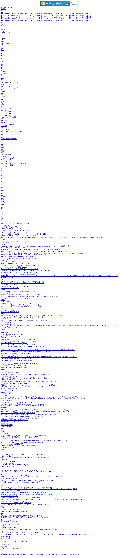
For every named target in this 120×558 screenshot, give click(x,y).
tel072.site (3, 44)
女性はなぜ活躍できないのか (9, 376)
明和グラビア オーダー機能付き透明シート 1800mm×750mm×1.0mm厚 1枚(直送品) (25, 457)
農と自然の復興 (5, 536)
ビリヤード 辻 (5, 129)
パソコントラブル (6, 115)
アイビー (3, 551)
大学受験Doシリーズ (7, 433)
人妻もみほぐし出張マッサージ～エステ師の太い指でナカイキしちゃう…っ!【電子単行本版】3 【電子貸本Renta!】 (35, 409)
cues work (3, 71)
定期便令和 (4, 459)
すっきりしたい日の (7, 390)
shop (2, 79)
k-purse (3, 244)
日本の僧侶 (4, 407)
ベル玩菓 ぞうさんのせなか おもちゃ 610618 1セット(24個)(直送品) (20, 482)
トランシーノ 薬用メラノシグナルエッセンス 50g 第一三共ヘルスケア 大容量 (24, 378)
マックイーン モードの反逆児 (9, 496)
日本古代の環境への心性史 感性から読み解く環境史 (16, 358)
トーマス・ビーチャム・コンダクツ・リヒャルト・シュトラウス (20, 265)
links (2, 133)
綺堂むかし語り (5, 301)
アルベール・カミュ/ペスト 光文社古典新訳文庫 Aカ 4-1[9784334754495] (22, 283)
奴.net (2, 50)
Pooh (2, 483)
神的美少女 (4, 313)
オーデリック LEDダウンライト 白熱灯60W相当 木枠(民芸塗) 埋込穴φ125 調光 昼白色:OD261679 (29, 414)
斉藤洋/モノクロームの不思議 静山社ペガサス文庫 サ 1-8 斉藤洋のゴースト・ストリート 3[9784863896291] (32, 381)
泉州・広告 (4, 120)
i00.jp (2, 78)
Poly (2, 514)
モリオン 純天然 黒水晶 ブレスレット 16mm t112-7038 (16, 248)
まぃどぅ (3, 27)
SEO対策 (3, 110)
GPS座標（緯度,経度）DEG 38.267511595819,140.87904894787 (19, 445)
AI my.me (3, 30)
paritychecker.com (5, 32)
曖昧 (2, 220)
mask (2, 68)
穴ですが (3, 430)
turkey (2, 67)
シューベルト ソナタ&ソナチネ (10, 288)
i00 (1, 209)
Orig (2, 553)
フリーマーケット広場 (7, 124)
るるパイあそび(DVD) (7, 463)
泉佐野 (3, 105)
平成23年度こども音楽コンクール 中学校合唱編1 (15, 223)
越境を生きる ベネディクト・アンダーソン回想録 (15, 475)
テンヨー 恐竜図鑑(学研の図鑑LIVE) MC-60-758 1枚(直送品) (18, 258)
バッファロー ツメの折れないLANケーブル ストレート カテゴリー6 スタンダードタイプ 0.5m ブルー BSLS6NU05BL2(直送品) (38, 350)
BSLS (2, 531)
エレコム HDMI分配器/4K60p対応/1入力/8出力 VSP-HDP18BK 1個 (20, 305)
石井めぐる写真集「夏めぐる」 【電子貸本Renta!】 (16, 383)
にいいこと (4, 239)
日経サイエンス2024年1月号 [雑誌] (11, 388)
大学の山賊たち (5, 423)
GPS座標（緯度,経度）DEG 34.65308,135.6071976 (15, 230)
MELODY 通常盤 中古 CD (8, 400)
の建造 (3, 279)
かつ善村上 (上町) (6, 394)
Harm (2, 549)
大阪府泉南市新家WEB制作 (9, 117)
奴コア (3, 51)
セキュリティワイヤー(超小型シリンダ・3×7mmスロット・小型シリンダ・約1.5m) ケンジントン (29, 472)
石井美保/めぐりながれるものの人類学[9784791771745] (17, 360)
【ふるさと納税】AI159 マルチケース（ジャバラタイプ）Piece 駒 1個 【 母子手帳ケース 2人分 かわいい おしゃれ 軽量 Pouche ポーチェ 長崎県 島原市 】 (46, 13)
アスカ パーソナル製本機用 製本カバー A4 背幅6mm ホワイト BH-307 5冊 (22, 346)
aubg (2, 213)
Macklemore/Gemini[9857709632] (10, 312)
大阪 (2, 98)
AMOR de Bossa (5, 337)
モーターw (4, 362)
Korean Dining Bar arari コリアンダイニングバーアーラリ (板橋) (19, 341)
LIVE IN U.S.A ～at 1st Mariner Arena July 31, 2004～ (16, 243)
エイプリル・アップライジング (10, 310)
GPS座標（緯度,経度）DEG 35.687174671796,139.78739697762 (19, 286)
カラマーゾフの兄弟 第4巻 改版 (10, 461)
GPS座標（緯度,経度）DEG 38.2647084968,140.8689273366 (18, 379)
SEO (2, 94)
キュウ (3, 24)
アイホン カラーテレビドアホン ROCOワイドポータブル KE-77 (19, 269)
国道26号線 (4, 122)
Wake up (3, 289)
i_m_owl (3, 61)
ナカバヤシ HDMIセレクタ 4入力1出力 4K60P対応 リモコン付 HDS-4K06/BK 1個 (24, 320)
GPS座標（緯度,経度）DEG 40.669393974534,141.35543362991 (19, 470)
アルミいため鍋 (5, 293)
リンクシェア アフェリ (8, 84)
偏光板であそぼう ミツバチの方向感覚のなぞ (14, 465)
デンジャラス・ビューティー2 (10, 509)
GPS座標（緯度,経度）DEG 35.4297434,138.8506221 (16, 303)
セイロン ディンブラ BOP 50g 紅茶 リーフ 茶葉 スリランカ (18, 344)
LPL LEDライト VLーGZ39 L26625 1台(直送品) (14, 420)
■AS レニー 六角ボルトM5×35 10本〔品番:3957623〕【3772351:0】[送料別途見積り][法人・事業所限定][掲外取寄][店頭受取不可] (39, 357)
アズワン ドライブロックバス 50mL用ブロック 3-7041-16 (17, 402)
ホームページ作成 (6, 108)
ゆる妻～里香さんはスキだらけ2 (10, 336)
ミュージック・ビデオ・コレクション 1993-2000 (15, 298)
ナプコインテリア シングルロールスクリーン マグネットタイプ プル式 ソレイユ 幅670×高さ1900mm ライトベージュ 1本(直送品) (39, 489)
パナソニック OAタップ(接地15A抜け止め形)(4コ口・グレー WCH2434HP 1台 (24, 404)
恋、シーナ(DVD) (6, 322)
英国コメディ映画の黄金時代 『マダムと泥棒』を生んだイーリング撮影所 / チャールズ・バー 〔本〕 (31, 529)
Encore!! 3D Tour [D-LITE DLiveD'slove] (12, 334)
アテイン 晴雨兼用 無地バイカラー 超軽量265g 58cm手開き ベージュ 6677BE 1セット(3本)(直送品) (30, 296)
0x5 (2, 215)
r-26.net (3, 33)
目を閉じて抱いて (6, 544)
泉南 (2, 106)
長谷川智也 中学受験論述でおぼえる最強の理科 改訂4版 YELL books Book (22, 442)
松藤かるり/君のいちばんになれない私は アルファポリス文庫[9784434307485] (24, 532)
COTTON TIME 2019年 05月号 (9, 372)
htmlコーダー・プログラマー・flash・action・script (16, 163)
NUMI (2, 432)
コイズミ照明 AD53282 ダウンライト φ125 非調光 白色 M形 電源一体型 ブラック (25, 406)
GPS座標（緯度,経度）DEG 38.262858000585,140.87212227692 (19, 364)
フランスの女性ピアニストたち (10, 456)
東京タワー (4, 428)
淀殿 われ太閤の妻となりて (9, 521)
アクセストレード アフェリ (9, 82)
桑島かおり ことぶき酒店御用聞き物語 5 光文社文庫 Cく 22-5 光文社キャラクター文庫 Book (28, 480)
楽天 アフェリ (5, 86)
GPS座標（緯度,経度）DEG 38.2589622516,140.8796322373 (18, 413)
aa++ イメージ (5, 225)
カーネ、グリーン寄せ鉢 (8, 262)
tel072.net (3, 39)
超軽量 (3, 485)
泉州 (2, 99)
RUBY (2, 522)
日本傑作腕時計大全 (7, 538)
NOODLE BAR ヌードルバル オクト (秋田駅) (14, 343)
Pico (2, 506)
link (2, 10)
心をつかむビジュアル (7, 355)
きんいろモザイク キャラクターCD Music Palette (15, 501)
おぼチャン (4, 205)
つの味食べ (4, 449)
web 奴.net (3, 46)
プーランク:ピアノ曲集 (7, 466)
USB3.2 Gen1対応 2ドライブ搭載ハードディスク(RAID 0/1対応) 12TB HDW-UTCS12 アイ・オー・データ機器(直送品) (35, 246)
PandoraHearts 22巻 (6, 392)
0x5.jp (2, 201)
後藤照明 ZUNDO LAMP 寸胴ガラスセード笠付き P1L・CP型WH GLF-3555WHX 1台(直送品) (28, 385)
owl (2, 65)
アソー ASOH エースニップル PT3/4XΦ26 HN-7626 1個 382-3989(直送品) (22, 454)
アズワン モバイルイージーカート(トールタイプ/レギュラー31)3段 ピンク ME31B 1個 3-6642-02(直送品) (31, 477)
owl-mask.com (5, 29)
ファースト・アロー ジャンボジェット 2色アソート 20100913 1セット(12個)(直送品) (25, 374)
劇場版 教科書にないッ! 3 (8, 527)
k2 (1, 55)
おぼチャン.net (5, 43)
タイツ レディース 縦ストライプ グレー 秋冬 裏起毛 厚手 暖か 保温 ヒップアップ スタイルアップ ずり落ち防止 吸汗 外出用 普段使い (40, 397)
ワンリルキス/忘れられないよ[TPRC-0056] (13, 365)
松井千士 (3, 468)
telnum (2, 204)
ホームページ (5, 96)
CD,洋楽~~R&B (5, 526)
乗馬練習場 (4, 438)
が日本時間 (4, 308)
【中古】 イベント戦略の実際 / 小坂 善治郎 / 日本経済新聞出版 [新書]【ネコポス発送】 (27, 351)
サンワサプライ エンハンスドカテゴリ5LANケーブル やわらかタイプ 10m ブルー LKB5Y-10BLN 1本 (30, 249)
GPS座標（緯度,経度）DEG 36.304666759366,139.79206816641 (19, 272)
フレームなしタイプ (7, 371)
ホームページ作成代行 (7, 112)
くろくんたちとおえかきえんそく (11, 331)
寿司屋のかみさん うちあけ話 (10, 548)
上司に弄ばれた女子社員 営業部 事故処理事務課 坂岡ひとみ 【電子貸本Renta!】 (24, 516)
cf (1, 70)
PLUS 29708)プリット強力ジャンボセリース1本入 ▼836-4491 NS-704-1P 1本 (23, 281)
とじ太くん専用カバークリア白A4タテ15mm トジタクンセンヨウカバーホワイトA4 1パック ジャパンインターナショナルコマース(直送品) (42, 253)
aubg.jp (3, 76)
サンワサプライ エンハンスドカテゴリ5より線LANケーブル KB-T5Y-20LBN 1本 (24, 517)
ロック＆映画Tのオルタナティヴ (10, 324)
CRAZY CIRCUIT (6, 395)
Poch (2, 513)
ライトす (3, 451)
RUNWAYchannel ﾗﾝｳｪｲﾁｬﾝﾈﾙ (9, 284)
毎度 (2, 119)
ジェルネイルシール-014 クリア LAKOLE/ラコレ (15, 241)
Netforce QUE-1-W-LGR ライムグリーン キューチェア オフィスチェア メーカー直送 (25, 270)
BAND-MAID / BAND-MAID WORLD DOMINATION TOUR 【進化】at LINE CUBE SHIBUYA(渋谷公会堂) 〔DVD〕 (35, 440)
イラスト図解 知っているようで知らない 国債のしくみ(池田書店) (20, 291)
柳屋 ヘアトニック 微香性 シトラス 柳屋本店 (14, 541)
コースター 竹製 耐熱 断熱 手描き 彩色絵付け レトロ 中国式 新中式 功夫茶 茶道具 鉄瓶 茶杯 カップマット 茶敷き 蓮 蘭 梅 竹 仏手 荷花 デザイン (43, 399)
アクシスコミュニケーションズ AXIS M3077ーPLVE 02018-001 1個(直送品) (23, 386)
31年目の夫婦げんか (7, 426)
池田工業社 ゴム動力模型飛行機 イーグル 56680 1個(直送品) (18, 256)
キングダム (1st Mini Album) (9, 447)
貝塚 (2, 103)
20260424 (3, 9)
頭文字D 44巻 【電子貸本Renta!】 (10, 490)
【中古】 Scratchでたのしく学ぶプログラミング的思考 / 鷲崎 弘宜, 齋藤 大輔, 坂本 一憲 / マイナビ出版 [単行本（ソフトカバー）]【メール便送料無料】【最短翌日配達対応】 (52, 237)
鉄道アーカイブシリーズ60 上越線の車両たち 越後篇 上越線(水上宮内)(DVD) (23, 255)
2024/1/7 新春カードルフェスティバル (12, 131)
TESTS (3, 300)
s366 (2, 58)
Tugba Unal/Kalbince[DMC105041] (10, 421)
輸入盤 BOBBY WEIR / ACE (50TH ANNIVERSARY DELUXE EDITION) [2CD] (23, 492)
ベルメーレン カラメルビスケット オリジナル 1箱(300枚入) (18, 274)
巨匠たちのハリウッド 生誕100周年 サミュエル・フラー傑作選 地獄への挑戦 (23, 435)
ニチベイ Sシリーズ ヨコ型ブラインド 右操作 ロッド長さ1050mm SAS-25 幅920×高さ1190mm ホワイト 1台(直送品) (35, 411)
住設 (2, 22)
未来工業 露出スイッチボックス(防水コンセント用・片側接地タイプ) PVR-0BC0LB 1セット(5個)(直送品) (32, 315)
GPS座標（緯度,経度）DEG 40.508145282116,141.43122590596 (19, 235)
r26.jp (2, 35)
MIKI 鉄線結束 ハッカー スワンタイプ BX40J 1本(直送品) (18, 339)
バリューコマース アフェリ (9, 88)
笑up (2, 75)
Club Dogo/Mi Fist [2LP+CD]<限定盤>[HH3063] (14, 267)
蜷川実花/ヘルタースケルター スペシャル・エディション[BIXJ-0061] (21, 294)
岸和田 (3, 101)
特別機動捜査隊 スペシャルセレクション (13, 524)
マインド (3, 26)
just (2, 519)
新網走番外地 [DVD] (7, 425)
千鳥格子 (3, 329)
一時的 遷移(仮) (5, 73)
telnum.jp (3, 36)
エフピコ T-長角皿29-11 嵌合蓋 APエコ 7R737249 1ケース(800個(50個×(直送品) (24, 234)
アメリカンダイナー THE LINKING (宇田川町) (14, 232)
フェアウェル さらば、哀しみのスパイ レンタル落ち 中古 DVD (19, 437)
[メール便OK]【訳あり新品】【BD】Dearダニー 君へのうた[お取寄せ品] (22, 317)
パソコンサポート (6, 113)
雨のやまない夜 (5, 333)
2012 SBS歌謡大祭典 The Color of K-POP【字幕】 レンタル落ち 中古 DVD (22, 416)
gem (2, 64)
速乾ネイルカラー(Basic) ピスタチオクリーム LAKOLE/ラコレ (19, 418)
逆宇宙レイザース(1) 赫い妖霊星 (10, 478)
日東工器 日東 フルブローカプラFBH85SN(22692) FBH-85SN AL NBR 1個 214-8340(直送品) (27, 487)
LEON (2, 452)
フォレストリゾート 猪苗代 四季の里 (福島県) (14, 367)
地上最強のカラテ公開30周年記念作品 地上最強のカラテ (17, 353)
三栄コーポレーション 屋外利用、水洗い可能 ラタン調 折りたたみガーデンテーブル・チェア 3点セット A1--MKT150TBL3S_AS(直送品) (41, 499)
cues (2, 210)
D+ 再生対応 (4, 319)
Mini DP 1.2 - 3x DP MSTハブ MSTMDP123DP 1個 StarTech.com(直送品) (21, 306)
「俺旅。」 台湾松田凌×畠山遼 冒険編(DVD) (14, 511)
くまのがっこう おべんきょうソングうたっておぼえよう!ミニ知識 (20, 497)
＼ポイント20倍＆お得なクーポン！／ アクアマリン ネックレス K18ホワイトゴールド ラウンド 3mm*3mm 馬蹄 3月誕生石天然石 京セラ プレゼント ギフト (47, 534)
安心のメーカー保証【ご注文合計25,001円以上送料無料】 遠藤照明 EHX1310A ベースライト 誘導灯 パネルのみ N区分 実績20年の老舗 (41, 554)
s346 (2, 56)
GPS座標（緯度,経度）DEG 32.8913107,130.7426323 (16, 503)
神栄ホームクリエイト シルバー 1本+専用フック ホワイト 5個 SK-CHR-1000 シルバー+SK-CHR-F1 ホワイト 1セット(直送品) (37, 251)
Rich (2, 473)
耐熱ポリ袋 (4, 546)
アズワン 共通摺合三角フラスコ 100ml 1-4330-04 (15, 263)
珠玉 (2, 53)
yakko (2, 59)
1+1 (2, 543)
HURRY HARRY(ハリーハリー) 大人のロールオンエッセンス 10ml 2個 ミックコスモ (25, 504)
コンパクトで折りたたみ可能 (9, 227)
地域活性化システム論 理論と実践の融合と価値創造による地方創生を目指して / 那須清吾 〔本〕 (29, 494)
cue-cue (3, 212)
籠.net (2, 48)
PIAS (2, 539)
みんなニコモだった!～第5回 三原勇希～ (13, 444)
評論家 (3, 369)
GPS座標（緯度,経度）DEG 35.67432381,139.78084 (15, 228)
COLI (2, 508)
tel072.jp (3, 38)
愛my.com (3, 41)
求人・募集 (4, 126)
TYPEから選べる (6, 260)
